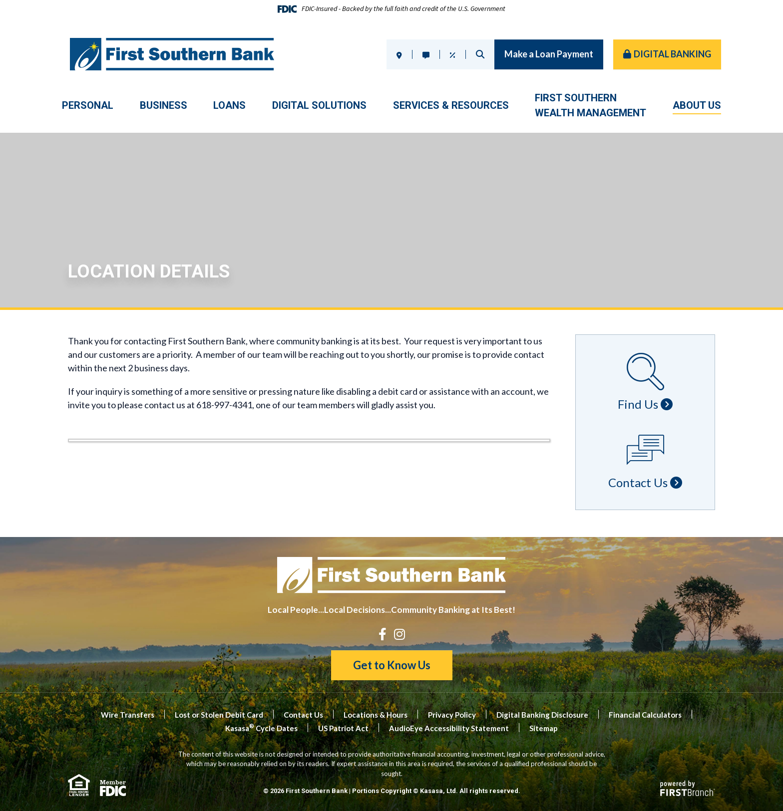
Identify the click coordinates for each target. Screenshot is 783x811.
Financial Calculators (645, 714)
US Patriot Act (343, 728)
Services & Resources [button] (451, 105)
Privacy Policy (452, 714)
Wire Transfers (127, 714)
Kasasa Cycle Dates (261, 728)
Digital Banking (672, 53)
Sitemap (543, 728)
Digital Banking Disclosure (542, 714)
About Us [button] (697, 105)
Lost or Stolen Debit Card (219, 714)
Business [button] (163, 105)
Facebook (383, 634)
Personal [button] (87, 105)
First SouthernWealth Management (590, 105)
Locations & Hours (375, 714)
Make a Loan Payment (548, 53)
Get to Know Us (391, 665)
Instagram (399, 634)
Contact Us (303, 714)
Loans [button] (229, 105)
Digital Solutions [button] (319, 105)
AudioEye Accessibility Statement (449, 728)
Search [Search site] (480, 54)
